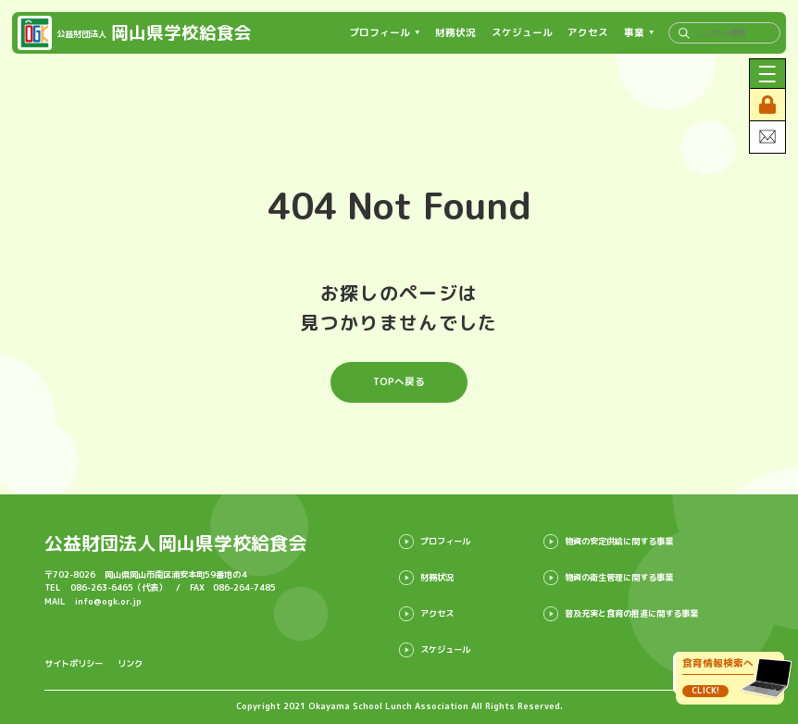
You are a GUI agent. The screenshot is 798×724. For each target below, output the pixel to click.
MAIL (93, 601)
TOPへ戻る (399, 381)
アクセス (587, 32)
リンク (130, 663)
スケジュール (522, 32)
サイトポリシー (73, 663)
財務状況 (455, 32)
